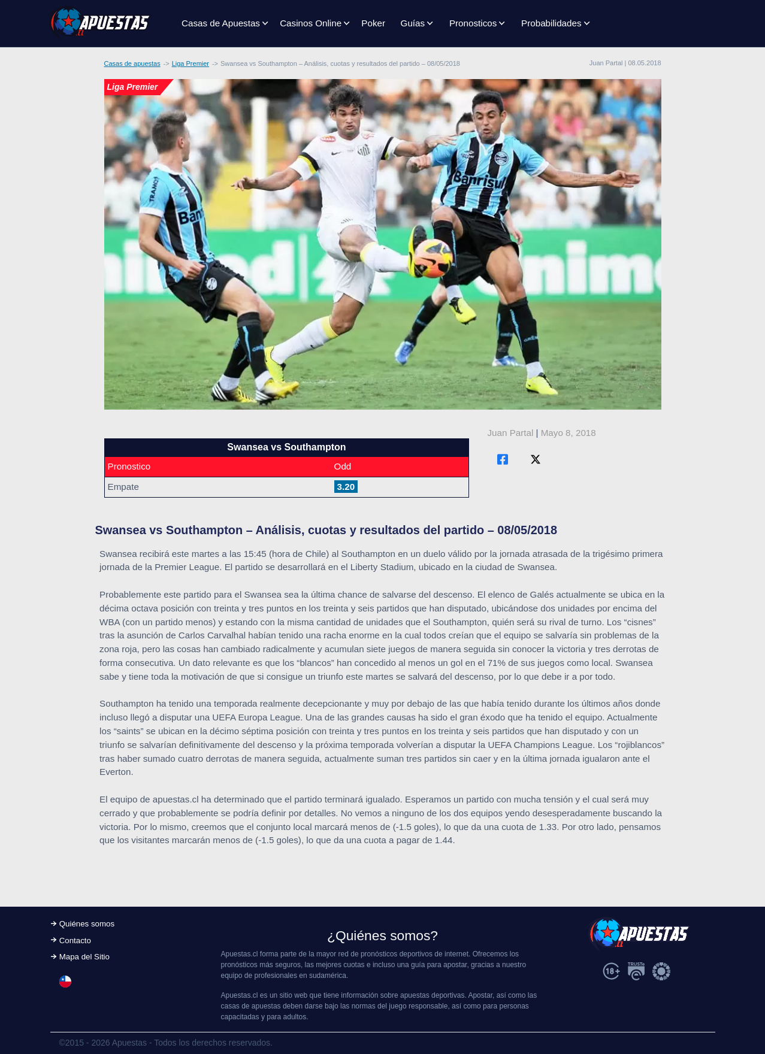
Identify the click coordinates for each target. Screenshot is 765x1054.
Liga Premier (190, 63)
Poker (373, 23)
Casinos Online (310, 23)
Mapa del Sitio (84, 956)
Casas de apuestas (132, 63)
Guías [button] (413, 23)
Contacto (75, 940)
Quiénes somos (86, 923)
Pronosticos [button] (473, 23)
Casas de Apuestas (221, 23)
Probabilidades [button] (551, 23)
